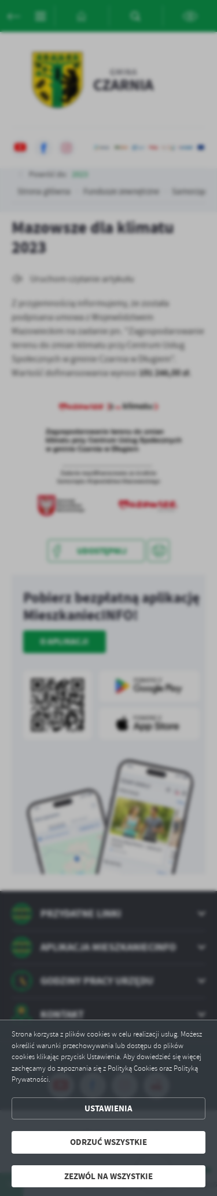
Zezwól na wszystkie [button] (108, 1176)
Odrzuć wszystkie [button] (108, 1142)
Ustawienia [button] (108, 1108)
